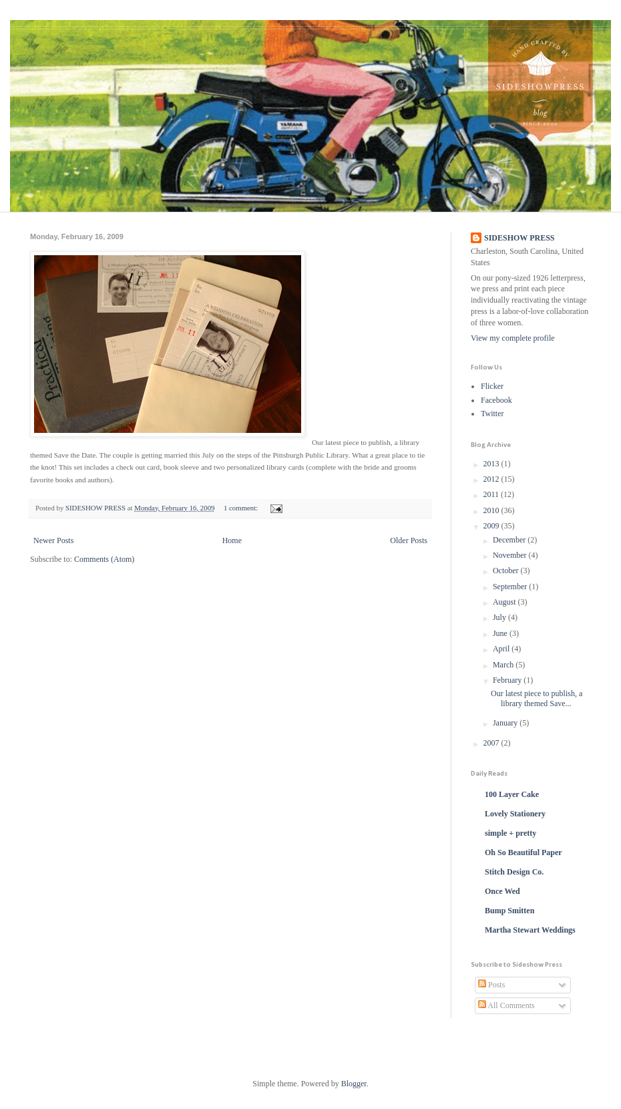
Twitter (492, 413)
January (506, 723)
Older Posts (408, 540)
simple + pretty (510, 833)
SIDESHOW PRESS (519, 238)
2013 (492, 463)
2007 (492, 743)
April (502, 648)
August (505, 602)
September (511, 586)
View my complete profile (513, 338)
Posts (491, 984)
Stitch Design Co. (514, 872)
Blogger (354, 1083)
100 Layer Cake (512, 794)
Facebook (496, 400)
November (511, 555)
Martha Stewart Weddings (530, 930)
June (501, 633)
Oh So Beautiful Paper (523, 852)
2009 (492, 525)
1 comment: (242, 508)
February (508, 680)
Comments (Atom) (104, 559)
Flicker (492, 386)
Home (232, 540)
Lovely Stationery (515, 813)
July (500, 617)
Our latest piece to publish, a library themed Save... (536, 698)
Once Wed (502, 891)
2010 (492, 510)
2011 (492, 494)
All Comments (506, 1005)
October (507, 570)
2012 (492, 479)
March (504, 664)
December (510, 539)
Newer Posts (53, 540)
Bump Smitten (509, 910)
